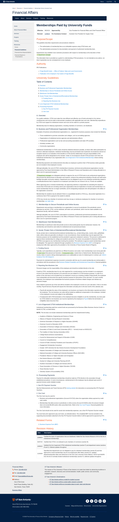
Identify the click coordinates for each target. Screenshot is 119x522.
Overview (42, 85)
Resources (19, 8)
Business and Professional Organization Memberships (56, 88)
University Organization (99, 506)
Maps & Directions (77, 506)
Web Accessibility (74, 516)
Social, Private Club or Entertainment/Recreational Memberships (59, 96)
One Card (46, 111)
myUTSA (109, 1)
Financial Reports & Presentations (20, 55)
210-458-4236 (21, 473)
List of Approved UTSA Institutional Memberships (54, 104)
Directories (87, 506)
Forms (16, 47)
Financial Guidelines (28, 8)
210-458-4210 (23, 469)
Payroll (86, 299)
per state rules (49, 201)
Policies (67, 516)
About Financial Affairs (20, 30)
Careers (67, 506)
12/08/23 (47, 34)
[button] (115, 1)
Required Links (84, 516)
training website (71, 388)
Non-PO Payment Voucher (51, 109)
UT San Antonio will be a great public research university (66, 482)
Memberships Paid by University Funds (43, 8)
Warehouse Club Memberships (49, 93)
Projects (35, 18)
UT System (92, 516)
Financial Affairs (25, 12)
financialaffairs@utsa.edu (25, 476)
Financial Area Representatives (23, 52)
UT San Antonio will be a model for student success (65, 479)
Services (28, 18)
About (22, 18)
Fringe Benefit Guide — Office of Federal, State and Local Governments (61, 71)
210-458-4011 (24, 507)
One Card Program (85, 405)
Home (13, 8)
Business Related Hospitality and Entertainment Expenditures (77, 262)
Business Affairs (17, 490)
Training (42, 18)
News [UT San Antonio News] (102, 1)
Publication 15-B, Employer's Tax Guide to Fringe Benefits (57, 73)
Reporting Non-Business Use (51, 101)
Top (105, 129)
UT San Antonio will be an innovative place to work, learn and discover (70, 484)
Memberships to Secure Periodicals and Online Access (56, 90)
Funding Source (48, 98)
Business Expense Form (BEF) (83, 243)
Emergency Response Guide (56, 516)
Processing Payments (46, 106)
